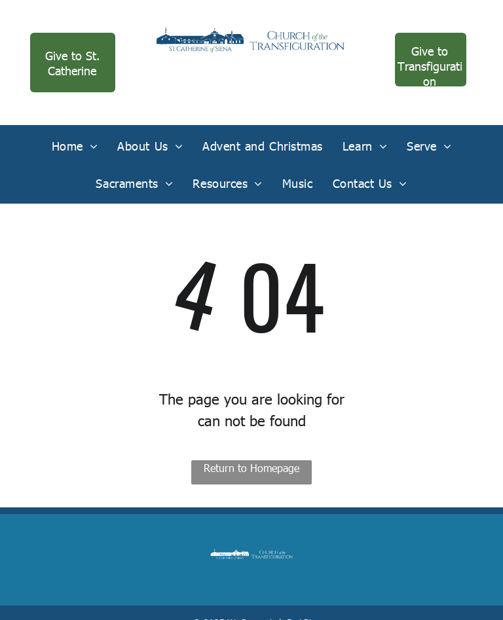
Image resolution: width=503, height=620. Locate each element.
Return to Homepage (251, 468)
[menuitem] (75, 145)
